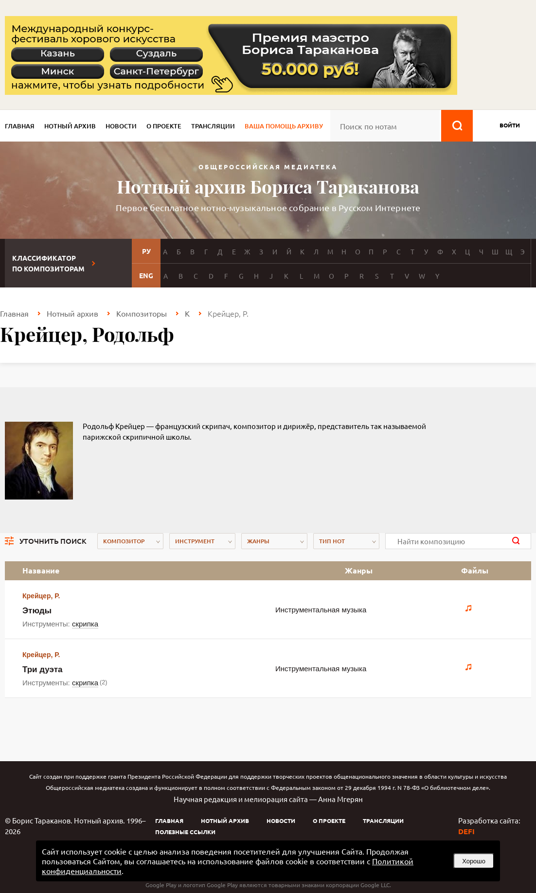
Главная (20, 126)
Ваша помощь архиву (284, 126)
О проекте (163, 126)
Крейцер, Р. (41, 596)
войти (510, 125)
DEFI (466, 831)
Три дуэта (42, 669)
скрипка (85, 624)
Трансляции (213, 126)
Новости (121, 126)
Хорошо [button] (473, 861)
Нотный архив (70, 126)
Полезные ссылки (185, 832)
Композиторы (141, 313)
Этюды (37, 610)
